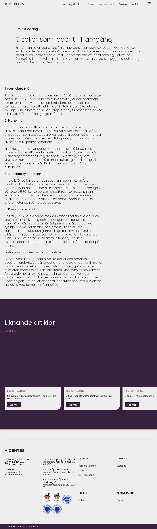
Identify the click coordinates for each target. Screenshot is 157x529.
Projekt (91, 4)
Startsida (121, 465)
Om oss (123, 4)
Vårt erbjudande (71, 4)
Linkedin (82, 500)
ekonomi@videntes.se (54, 472)
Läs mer (14, 404)
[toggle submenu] (83, 4)
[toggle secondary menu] (147, 4)
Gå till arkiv (10, 330)
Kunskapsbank (106, 4)
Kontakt (135, 4)
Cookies (121, 500)
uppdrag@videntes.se (54, 461)
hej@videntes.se (51, 484)
